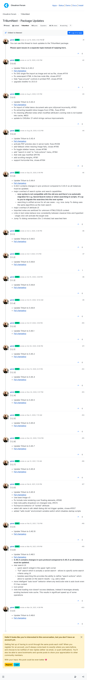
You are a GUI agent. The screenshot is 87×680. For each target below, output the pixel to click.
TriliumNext (25, 25)
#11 (83, 346)
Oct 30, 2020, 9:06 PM (35, 346)
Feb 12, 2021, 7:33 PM (34, 523)
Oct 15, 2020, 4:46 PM (35, 277)
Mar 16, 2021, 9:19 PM (34, 546)
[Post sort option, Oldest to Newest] (13, 33)
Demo (68, 5)
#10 (83, 323)
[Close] (81, 637)
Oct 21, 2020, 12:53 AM (35, 300)
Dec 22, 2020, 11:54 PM (35, 438)
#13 (83, 392)
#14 (83, 415)
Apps (54, 5)
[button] (3, 677)
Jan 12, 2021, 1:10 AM (34, 461)
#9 (83, 300)
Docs (74, 5)
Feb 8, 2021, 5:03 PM (34, 484)
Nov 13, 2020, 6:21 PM (35, 369)
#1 (83, 40)
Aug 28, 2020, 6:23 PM (35, 131)
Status (61, 5)
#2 (83, 60)
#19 (83, 546)
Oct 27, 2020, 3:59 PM (35, 323)
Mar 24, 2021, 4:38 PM (35, 607)
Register (9, 665)
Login (17, 665)
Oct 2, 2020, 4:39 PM (34, 231)
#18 (83, 523)
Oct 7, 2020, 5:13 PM (34, 254)
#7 (83, 254)
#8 (83, 277)
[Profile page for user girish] (5, 41)
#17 (83, 484)
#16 (83, 461)
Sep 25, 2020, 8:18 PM (35, 172)
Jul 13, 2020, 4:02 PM (34, 40)
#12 (83, 369)
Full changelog (20, 71)
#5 (83, 172)
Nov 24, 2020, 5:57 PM (35, 392)
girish (12, 40)
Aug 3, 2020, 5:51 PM (34, 94)
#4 (83, 131)
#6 (83, 231)
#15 (83, 438)
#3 (83, 94)
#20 (83, 607)
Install (81, 5)
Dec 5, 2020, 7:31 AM (34, 415)
